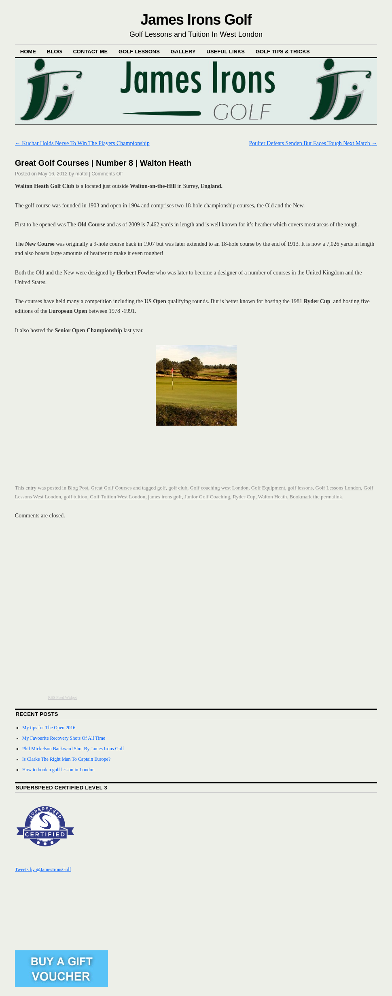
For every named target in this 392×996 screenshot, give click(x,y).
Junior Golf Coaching (207, 497)
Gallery (183, 52)
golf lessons (300, 488)
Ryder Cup (244, 497)
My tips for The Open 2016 (48, 727)
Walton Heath (272, 497)
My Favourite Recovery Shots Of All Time (63, 738)
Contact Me (90, 52)
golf (161, 488)
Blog (54, 52)
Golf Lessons (139, 52)
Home (28, 52)
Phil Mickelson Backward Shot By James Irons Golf (73, 748)
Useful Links (226, 52)
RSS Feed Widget (62, 697)
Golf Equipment (268, 488)
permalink (331, 497)
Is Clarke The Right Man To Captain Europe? (66, 759)
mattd (81, 174)
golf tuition (75, 497)
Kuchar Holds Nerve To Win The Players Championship (82, 143)
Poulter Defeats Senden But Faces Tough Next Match (313, 143)
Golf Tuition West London (117, 497)
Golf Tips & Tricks (283, 52)
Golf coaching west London (219, 488)
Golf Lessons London (338, 488)
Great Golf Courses (111, 488)
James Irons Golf (196, 19)
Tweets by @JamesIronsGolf (43, 869)
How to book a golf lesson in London (58, 769)
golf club (177, 488)
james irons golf (165, 497)
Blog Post (78, 488)
